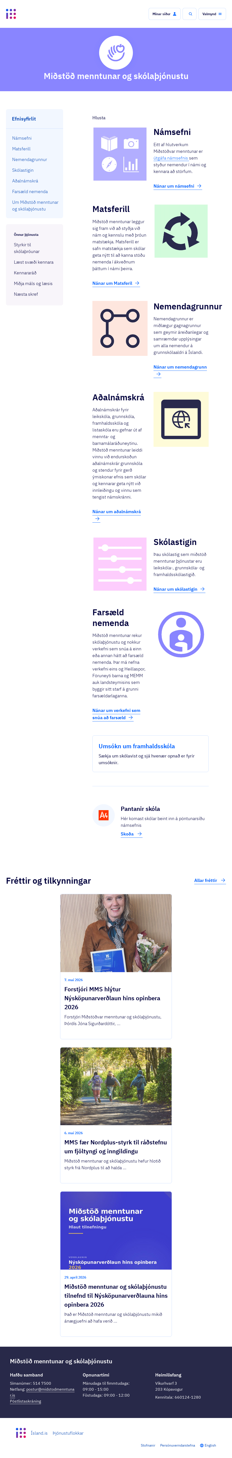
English (210, 1445)
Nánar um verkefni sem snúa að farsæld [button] (116, 714)
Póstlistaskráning (25, 1401)
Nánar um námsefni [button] (178, 186)
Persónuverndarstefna (177, 1445)
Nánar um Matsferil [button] (116, 283)
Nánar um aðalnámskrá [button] (116, 515)
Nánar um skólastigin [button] (179, 589)
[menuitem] (34, 138)
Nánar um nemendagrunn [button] (180, 370)
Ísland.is (39, 1433)
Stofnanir (148, 1445)
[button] (165, 14)
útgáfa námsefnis (171, 158)
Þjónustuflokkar (68, 1433)
